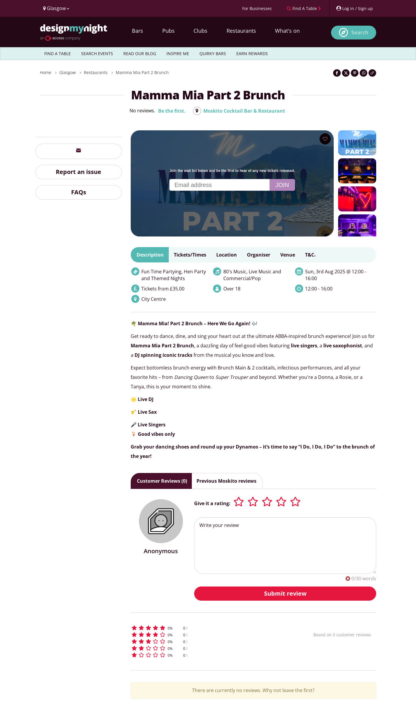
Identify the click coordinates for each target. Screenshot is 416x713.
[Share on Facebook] (337, 73)
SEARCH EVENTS (97, 53)
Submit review (285, 593)
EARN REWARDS (252, 53)
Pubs (168, 30)
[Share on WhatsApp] (363, 73)
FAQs (78, 192)
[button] (211, 628)
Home (45, 72)
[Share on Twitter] (346, 73)
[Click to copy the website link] (372, 73)
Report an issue (78, 172)
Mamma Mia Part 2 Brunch (142, 72)
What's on (287, 30)
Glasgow (67, 72)
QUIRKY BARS (212, 53)
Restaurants (241, 30)
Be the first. (172, 111)
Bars (137, 30)
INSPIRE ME (177, 53)
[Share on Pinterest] (354, 73)
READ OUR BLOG (139, 53)
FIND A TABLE (57, 53)
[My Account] (354, 8)
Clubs (200, 30)
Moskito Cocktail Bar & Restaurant (244, 111)
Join (282, 185)
